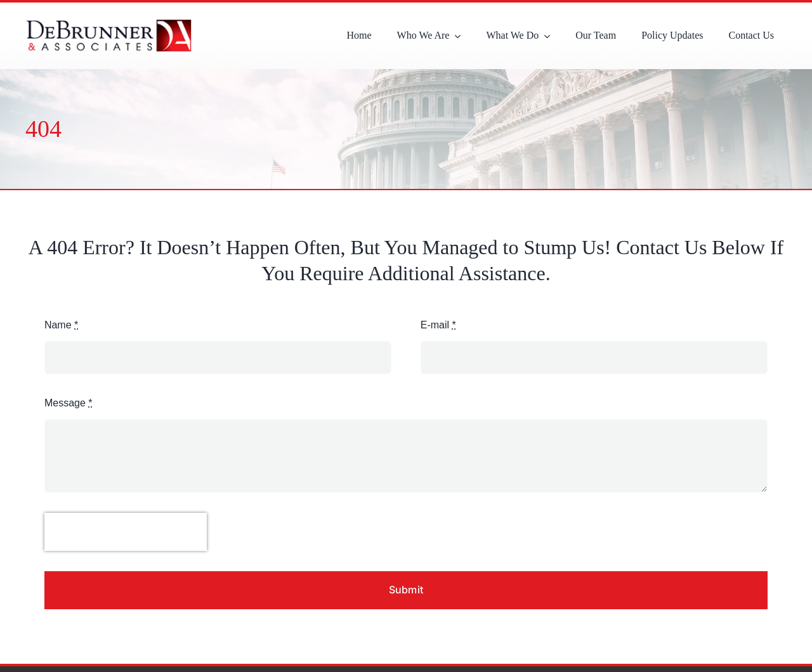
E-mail (438, 325)
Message (68, 402)
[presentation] (125, 532)
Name (61, 325)
